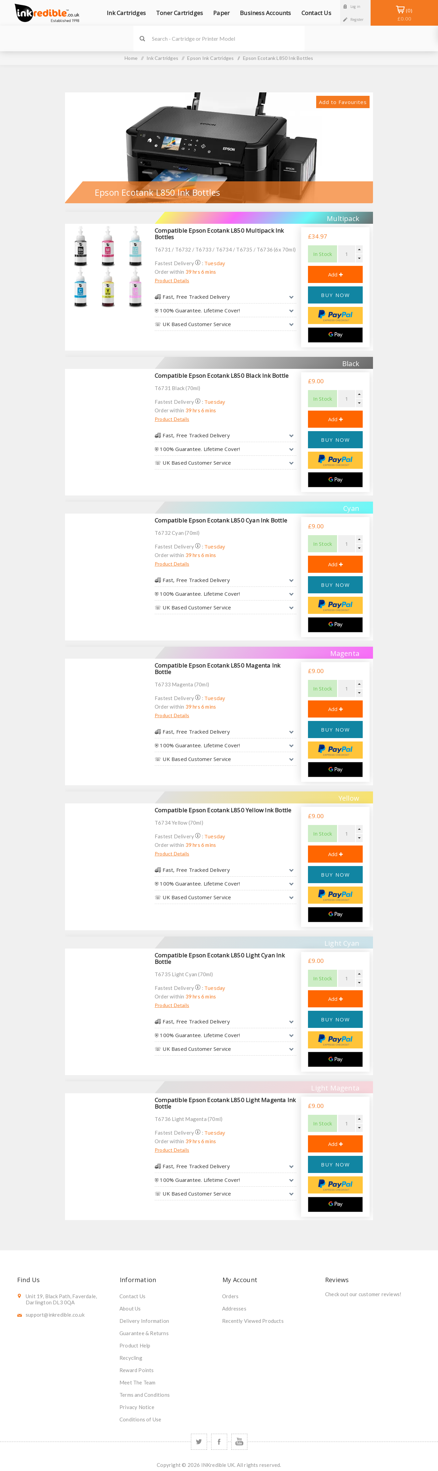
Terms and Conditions (144, 1395)
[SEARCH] (228, 38)
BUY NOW (335, 295)
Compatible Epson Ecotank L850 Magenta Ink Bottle (217, 668)
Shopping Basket (404, 14)
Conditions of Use (140, 1419)
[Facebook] (219, 1442)
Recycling (130, 1358)
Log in (355, 6)
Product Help (134, 1345)
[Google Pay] (335, 335)
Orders (230, 1296)
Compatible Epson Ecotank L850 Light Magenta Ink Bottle (225, 1103)
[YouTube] (239, 1442)
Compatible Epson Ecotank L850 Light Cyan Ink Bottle (220, 958)
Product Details (172, 280)
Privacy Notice (136, 1407)
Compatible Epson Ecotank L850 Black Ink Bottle (221, 375)
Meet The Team (137, 1382)
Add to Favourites (343, 102)
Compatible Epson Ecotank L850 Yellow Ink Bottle (223, 810)
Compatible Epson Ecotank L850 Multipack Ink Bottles (219, 234)
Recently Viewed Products (253, 1321)
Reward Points (136, 1370)
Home (131, 58)
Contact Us (132, 1296)
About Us (130, 1308)
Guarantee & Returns (144, 1333)
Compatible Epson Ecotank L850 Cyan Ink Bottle (221, 520)
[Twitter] (199, 1442)
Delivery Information (144, 1321)
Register (357, 19)
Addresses (234, 1308)
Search (142, 38)
